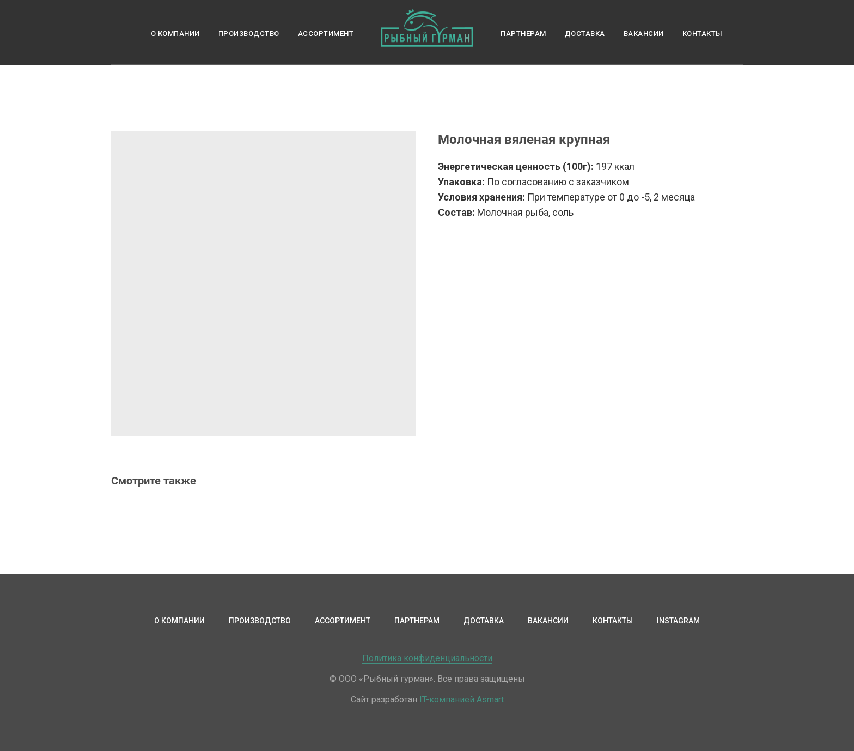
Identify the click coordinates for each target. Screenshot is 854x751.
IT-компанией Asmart (461, 699)
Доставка (585, 33)
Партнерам (523, 33)
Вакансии (644, 33)
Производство (248, 33)
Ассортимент (326, 33)
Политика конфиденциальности (427, 658)
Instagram (678, 620)
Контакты (702, 33)
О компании (175, 33)
